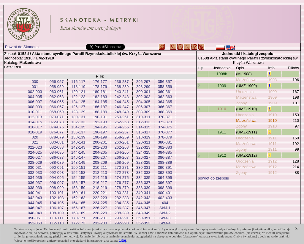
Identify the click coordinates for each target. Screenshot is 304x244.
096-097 (57, 182)
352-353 (143, 223)
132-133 (78, 122)
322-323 (143, 147)
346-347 (143, 208)
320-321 (143, 142)
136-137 (78, 132)
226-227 (100, 208)
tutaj (122, 240)
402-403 (165, 198)
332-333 (143, 172)
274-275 (122, 177)
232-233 (100, 223)
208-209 (100, 162)
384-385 (165, 152)
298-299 (143, 86)
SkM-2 (165, 213)
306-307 (143, 107)
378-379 (165, 137)
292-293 (122, 223)
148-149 (78, 162)
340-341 (143, 193)
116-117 (78, 81)
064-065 (57, 102)
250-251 (122, 117)
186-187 (100, 107)
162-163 (78, 198)
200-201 (100, 142)
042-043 (35, 198)
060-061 (57, 91)
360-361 (165, 91)
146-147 (78, 157)
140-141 (78, 142)
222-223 (100, 198)
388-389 (165, 162)
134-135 (78, 127)
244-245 (122, 102)
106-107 (57, 208)
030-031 (35, 167)
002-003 (35, 91)
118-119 (78, 86)
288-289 (122, 213)
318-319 (143, 137)
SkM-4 (165, 223)
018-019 (35, 132)
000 (35, 81)
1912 (222, 155)
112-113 (57, 223)
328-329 (143, 162)
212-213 (100, 172)
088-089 (57, 162)
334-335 (143, 177)
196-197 (100, 132)
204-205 (100, 152)
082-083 (57, 147)
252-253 (122, 122)
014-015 (35, 122)
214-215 (100, 177)
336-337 (143, 182)
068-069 (57, 112)
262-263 (122, 147)
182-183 (100, 97)
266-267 (122, 157)
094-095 (57, 177)
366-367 (165, 107)
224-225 (100, 203)
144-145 (78, 152)
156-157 (78, 182)
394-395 (165, 177)
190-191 (100, 117)
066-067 (57, 107)
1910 (222, 109)
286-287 (122, 208)
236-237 (122, 81)
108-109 (57, 213)
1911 (222, 132)
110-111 (57, 218)
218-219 (100, 187)
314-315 (143, 127)
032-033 (35, 172)
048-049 (35, 213)
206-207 (100, 157)
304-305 (143, 102)
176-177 (100, 81)
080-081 (57, 142)
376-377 (165, 132)
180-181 (100, 91)
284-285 (122, 203)
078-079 (57, 137)
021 (35, 142)
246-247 (122, 107)
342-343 (143, 198)
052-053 (35, 223)
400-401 (165, 193)
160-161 (78, 193)
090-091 (57, 167)
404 (165, 203)
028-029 (35, 162)
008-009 (35, 107)
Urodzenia (245, 91)
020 (35, 137)
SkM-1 (165, 208)
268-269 (122, 162)
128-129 (78, 112)
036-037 (35, 182)
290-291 (122, 218)
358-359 (165, 86)
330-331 (143, 167)
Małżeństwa (246, 80)
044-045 (35, 203)
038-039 (35, 187)
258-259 (122, 137)
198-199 (100, 137)
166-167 (78, 208)
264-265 (122, 152)
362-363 (165, 97)
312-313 (143, 122)
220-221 (100, 193)
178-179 (100, 86)
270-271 (122, 167)
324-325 (143, 152)
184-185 (100, 102)
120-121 (78, 91)
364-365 (165, 102)
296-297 (143, 81)
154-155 (78, 177)
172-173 (78, 223)
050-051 (35, 218)
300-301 (143, 91)
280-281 (122, 193)
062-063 (57, 97)
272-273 (122, 172)
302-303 (143, 97)
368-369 (165, 112)
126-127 (78, 107)
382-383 (165, 147)
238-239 (122, 86)
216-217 (100, 182)
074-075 (57, 127)
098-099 (57, 187)
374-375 (165, 127)
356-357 (165, 81)
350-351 (143, 218)
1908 (272, 80)
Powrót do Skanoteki (22, 47)
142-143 (78, 147)
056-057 (57, 81)
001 (35, 86)
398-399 (165, 187)
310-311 (143, 117)
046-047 (35, 208)
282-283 (122, 198)
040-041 (35, 193)
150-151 (78, 167)
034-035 (35, 177)
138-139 (78, 137)
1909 (222, 86)
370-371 (165, 117)
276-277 (122, 182)
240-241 (122, 91)
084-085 (57, 152)
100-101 (57, 193)
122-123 (78, 97)
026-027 (35, 157)
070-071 (57, 117)
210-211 (100, 167)
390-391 (165, 167)
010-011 (35, 112)
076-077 (57, 132)
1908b (221, 74)
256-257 (122, 132)
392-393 (165, 172)
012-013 (35, 117)
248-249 (122, 112)
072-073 (57, 122)
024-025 (35, 152)
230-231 (100, 218)
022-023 (35, 147)
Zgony (241, 103)
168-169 (78, 213)
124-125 (78, 102)
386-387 (165, 157)
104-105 (57, 203)
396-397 (165, 182)
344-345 (143, 203)
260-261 (122, 142)
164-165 (78, 203)
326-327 (143, 157)
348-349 (143, 213)
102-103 (57, 198)
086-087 (57, 157)
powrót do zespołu (213, 178)
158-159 (78, 187)
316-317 (143, 132)
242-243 (122, 97)
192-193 (100, 122)
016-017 (35, 127)
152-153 (78, 172)
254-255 (122, 127)
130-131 (78, 117)
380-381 (165, 142)
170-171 (78, 218)
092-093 (57, 172)
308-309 (143, 112)
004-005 (35, 97)
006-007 (35, 102)
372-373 (165, 122)
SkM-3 (165, 218)
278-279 (122, 187)
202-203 (100, 147)
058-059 (57, 86)
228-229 (100, 213)
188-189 (100, 112)
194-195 (100, 127)
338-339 (143, 187)
